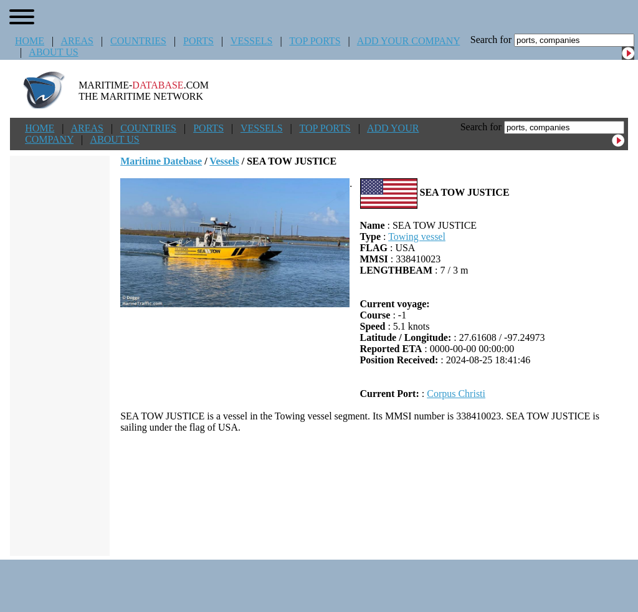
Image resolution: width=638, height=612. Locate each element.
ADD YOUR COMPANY (408, 41)
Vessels (224, 161)
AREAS (76, 41)
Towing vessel (416, 236)
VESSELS (252, 41)
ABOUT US (53, 52)
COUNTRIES (138, 41)
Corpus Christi (456, 393)
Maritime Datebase (161, 161)
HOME (29, 41)
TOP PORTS (314, 41)
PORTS (198, 41)
